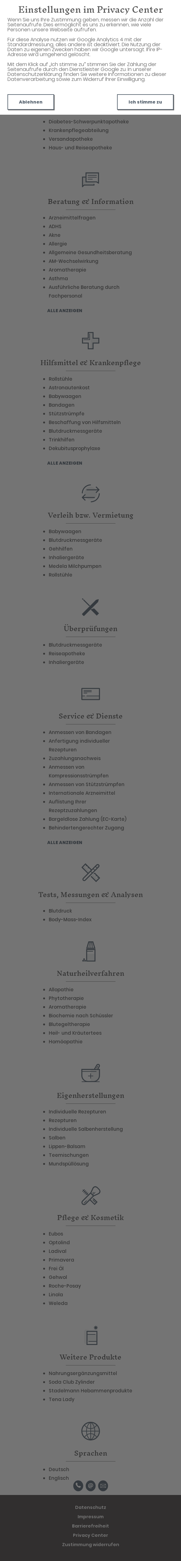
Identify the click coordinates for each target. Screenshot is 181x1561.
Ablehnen (31, 102)
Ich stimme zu (145, 102)
